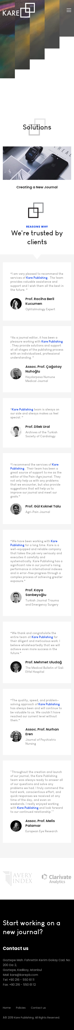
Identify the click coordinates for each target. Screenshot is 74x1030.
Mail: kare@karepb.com (20, 975)
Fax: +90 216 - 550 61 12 (19, 984)
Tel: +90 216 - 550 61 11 (18, 980)
